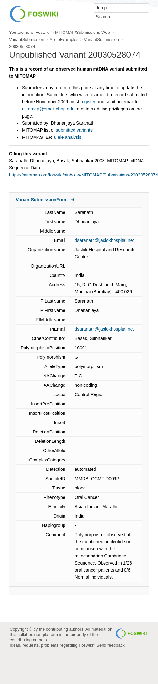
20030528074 (22, 46)
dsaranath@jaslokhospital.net (104, 240)
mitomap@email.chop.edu (48, 108)
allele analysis (67, 137)
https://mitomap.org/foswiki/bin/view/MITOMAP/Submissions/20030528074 (83, 174)
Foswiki (42, 32)
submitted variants (74, 130)
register (87, 101)
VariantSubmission (26, 39)
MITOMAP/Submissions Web (82, 32)
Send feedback (110, 645)
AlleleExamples (64, 39)
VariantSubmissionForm (42, 199)
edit (73, 200)
